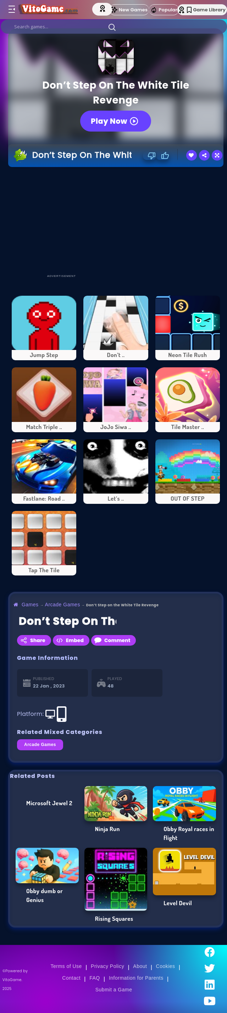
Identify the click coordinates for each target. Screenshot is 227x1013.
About (140, 966)
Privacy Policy (107, 966)
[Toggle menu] (11, 9)
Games (30, 604)
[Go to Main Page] (50, 9)
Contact (71, 978)
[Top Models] (103, 8)
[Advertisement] (117, 220)
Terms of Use (66, 966)
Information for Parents (136, 978)
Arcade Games (62, 604)
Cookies (165, 966)
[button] (112, 27)
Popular (163, 10)
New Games (129, 9)
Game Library (206, 9)
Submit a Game (113, 989)
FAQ (94, 978)
